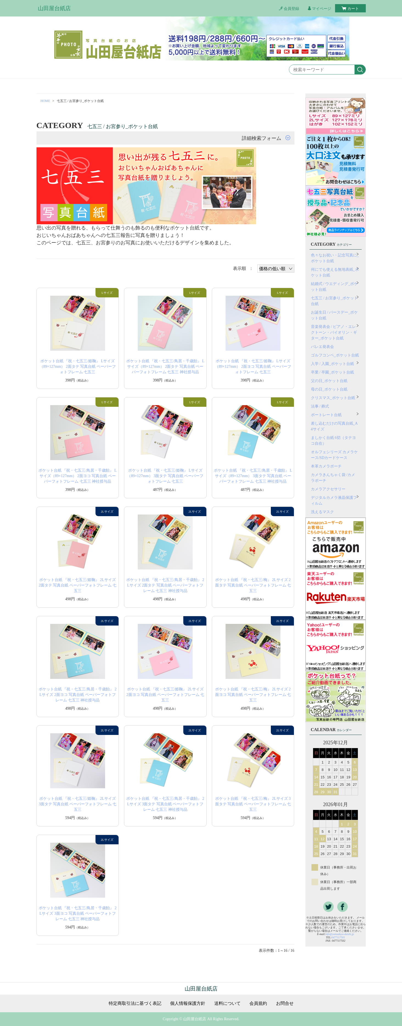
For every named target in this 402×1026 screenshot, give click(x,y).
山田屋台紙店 (54, 8)
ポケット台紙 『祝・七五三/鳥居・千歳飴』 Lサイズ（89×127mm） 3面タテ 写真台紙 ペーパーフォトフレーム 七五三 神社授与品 (253, 475)
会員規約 (258, 1003)
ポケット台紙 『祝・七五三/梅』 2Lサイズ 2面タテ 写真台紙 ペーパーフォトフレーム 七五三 (253, 585)
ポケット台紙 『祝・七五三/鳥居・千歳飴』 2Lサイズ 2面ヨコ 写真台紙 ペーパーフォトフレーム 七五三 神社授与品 (78, 694)
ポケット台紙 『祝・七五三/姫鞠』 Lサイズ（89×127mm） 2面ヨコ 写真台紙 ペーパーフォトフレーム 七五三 (253, 366)
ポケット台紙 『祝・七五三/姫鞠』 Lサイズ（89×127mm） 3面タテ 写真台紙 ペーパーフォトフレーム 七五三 (165, 475)
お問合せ (285, 1003)
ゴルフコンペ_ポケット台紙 (335, 355)
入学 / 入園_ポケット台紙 (332, 364)
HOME (45, 101)
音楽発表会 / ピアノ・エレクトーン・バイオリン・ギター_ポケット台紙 (334, 332)
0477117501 (338, 937)
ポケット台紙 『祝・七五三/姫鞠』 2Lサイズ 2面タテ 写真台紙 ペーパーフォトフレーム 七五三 (78, 585)
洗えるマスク (322, 512)
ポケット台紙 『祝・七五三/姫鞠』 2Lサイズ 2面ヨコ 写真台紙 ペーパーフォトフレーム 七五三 (165, 694)
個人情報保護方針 (187, 1003)
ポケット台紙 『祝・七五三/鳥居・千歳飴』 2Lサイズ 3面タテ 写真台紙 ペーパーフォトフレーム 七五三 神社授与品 (165, 804)
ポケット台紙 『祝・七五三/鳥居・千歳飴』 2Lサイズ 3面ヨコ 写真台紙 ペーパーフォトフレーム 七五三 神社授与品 (78, 913)
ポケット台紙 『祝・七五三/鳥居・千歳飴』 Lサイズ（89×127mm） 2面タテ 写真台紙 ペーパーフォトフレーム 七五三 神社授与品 (165, 366)
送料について (227, 1003)
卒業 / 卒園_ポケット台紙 (332, 372)
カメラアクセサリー (328, 489)
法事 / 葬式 (320, 406)
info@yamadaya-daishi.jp (339, 934)
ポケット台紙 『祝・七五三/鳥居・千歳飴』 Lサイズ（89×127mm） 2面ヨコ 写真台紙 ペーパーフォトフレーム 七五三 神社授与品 (77, 475)
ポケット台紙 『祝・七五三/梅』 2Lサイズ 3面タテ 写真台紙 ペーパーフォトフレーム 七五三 (253, 804)
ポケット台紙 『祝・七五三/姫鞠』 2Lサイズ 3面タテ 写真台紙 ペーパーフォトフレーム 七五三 (78, 804)
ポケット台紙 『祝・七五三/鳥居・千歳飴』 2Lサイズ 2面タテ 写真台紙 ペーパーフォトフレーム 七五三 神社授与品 (165, 585)
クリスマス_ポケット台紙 (333, 398)
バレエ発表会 (322, 347)
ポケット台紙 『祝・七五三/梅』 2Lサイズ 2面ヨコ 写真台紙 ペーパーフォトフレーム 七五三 (253, 694)
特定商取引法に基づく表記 (135, 1003)
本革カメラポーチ (326, 466)
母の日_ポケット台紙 (329, 389)
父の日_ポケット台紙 (329, 381)
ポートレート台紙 (326, 415)
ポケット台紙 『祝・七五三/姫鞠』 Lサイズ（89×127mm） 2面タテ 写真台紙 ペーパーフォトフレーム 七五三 (78, 366)
